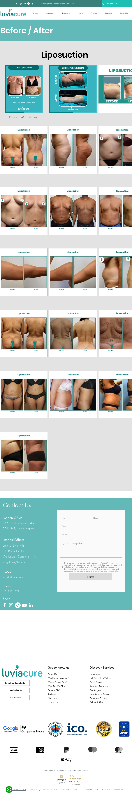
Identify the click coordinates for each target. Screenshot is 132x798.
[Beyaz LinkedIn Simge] (32, 3)
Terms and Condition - (70, 790)
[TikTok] (28, 3)
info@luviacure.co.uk (13, 577)
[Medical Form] (15, 690)
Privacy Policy (35, 790)
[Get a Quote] (15, 697)
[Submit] (90, 576)
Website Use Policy (50, 790)
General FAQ (54, 690)
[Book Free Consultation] (15, 683)
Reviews (52, 694)
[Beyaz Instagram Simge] (21, 3)
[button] (50, 13)
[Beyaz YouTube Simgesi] (24, 3)
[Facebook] (17, 3)
